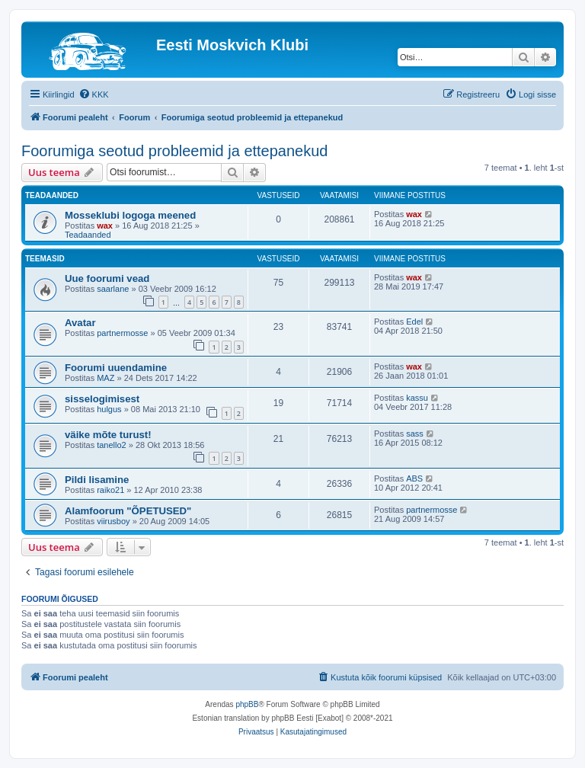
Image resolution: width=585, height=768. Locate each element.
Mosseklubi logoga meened (130, 215)
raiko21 (110, 489)
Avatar (80, 322)
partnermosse (122, 333)
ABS (414, 478)
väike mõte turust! (108, 434)
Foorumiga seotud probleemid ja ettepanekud (174, 150)
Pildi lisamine (97, 479)
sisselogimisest (102, 399)
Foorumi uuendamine (116, 367)
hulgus (109, 409)
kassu (417, 397)
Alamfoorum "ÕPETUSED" (128, 511)
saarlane (113, 288)
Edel (414, 321)
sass (415, 433)
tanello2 (111, 445)
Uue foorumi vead (107, 278)
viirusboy (113, 521)
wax (105, 225)
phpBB (246, 704)
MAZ (105, 377)
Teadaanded (88, 234)
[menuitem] (93, 94)
